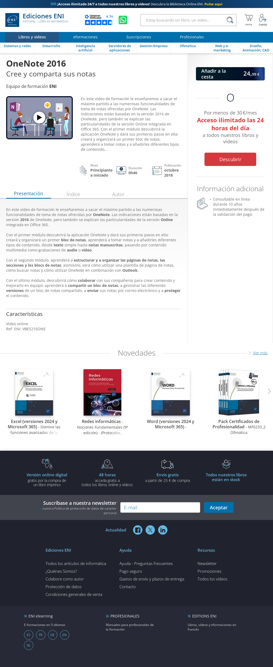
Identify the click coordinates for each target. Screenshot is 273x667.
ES (28, 635)
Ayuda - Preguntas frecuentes (146, 563)
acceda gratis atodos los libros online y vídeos (107, 479)
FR (40, 635)
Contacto (127, 586)
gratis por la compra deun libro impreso (47, 479)
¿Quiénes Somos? (61, 571)
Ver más (260, 352)
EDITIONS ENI (204, 616)
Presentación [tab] (28, 193)
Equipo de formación (31, 86)
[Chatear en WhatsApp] (123, 20)
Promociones (209, 571)
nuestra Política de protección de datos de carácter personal (79, 510)
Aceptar (219, 507)
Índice (73, 194)
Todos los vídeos (212, 578)
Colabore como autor (65, 578)
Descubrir (230, 159)
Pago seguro (130, 571)
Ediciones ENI (36, 20)
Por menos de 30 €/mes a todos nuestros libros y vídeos (230, 128)
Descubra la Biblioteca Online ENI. (136, 4)
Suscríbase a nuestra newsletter (78, 507)
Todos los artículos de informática (76, 563)
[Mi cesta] (248, 20)
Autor (118, 194)
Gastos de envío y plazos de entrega (151, 578)
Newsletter (207, 563)
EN (64, 635)
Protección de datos (64, 586)
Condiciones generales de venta (74, 594)
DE (52, 635)
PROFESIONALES (124, 616)
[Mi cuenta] (263, 20)
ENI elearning (41, 616)
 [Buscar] (230, 20)
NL (29, 645)
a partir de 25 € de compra (167, 477)
